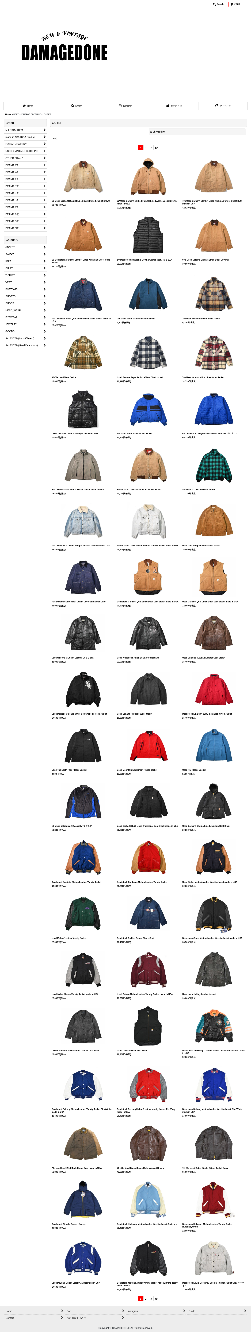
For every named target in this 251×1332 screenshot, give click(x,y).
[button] (218, 4)
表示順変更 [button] (157, 131)
